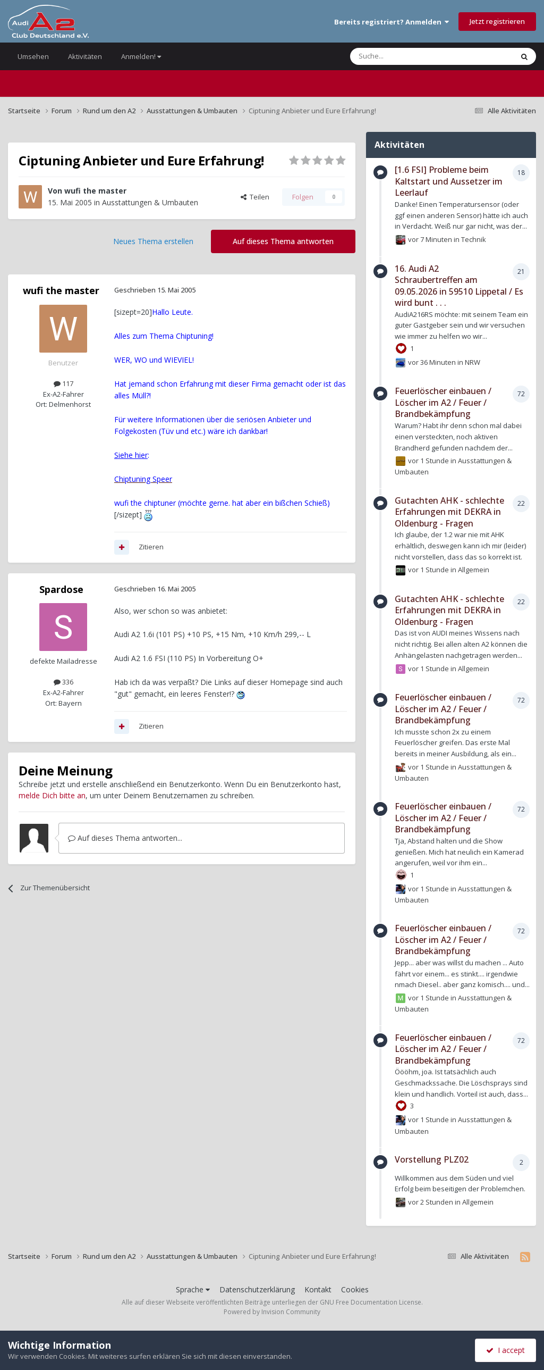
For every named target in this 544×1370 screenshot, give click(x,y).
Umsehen (33, 56)
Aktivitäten (85, 56)
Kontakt (318, 1289)
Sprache (193, 1289)
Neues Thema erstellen (153, 241)
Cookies (355, 1289)
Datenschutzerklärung (257, 1289)
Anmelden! (141, 56)
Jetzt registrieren (497, 21)
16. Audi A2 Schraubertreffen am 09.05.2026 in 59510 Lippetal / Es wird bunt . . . (459, 286)
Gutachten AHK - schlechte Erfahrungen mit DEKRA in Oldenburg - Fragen (449, 512)
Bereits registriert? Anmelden (391, 22)
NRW (472, 362)
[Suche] (399, 56)
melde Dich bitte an (52, 795)
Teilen (255, 197)
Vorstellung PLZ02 (432, 1159)
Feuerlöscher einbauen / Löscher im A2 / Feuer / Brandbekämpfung (443, 402)
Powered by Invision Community (272, 1311)
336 (63, 682)
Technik (473, 239)
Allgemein (473, 569)
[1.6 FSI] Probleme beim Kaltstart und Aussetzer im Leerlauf (449, 181)
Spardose (61, 589)
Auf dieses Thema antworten (283, 241)
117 (63, 383)
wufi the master (95, 191)
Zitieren (151, 547)
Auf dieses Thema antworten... (125, 838)
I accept (505, 1350)
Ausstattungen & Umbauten (150, 202)
